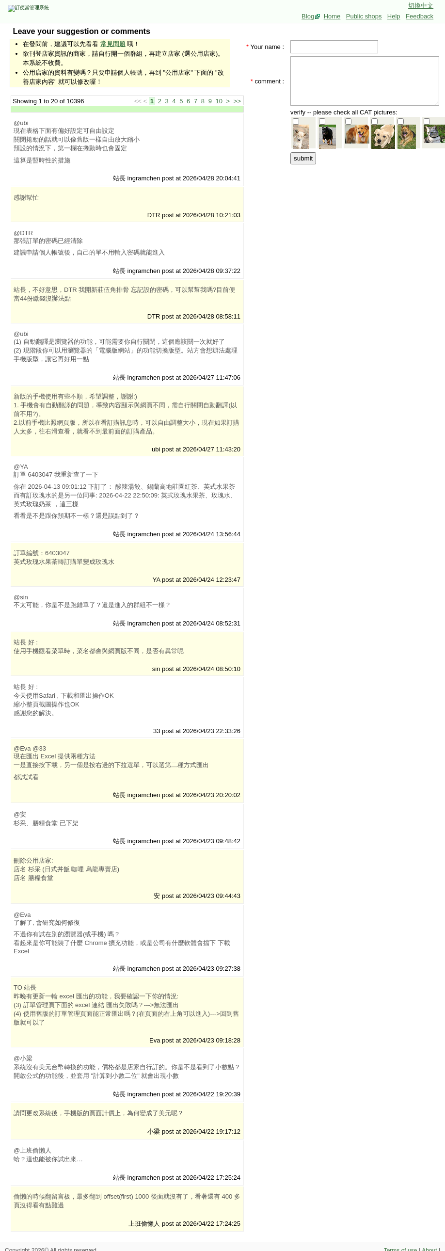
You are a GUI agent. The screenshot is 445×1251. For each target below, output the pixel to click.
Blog (308, 16)
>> (237, 101)
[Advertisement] (368, 226)
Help (393, 16)
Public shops (364, 16)
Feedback (419, 16)
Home (332, 16)
